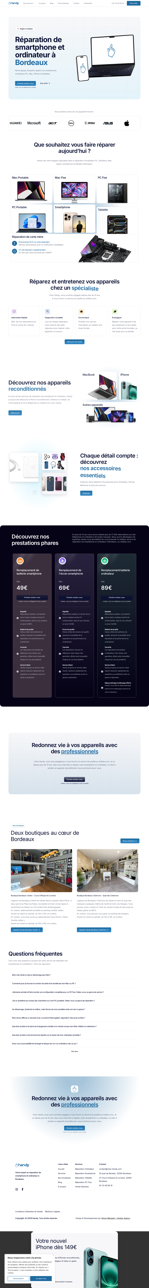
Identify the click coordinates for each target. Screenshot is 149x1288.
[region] (30, 1268)
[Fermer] (53, 1255)
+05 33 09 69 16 (117, 3)
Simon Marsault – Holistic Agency (115, 1218)
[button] (74, 1051)
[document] (74, 1259)
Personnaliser (18, 1278)
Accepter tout (41, 1278)
